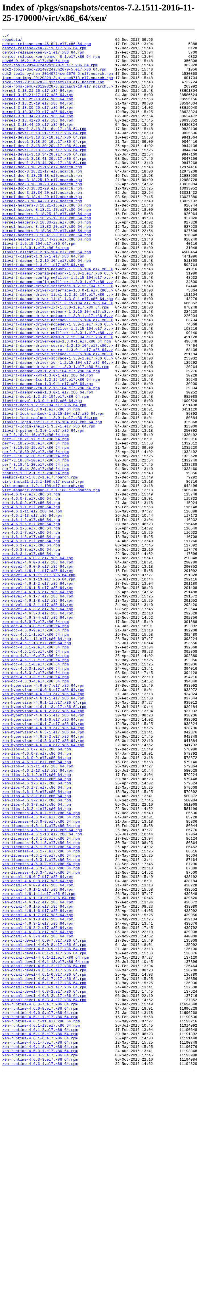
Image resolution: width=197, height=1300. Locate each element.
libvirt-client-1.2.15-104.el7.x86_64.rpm (46, 296)
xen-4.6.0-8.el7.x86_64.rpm (31, 591)
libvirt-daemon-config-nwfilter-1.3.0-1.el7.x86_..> (57, 331)
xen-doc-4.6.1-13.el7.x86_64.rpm (36, 765)
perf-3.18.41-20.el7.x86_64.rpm (35, 551)
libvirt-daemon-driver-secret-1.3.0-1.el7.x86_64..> (57, 413)
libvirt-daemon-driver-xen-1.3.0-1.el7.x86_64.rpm (55, 433)
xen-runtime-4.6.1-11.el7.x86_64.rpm (41, 1219)
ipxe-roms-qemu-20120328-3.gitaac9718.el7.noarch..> (57, 97)
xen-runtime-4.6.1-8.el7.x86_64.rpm (39, 1249)
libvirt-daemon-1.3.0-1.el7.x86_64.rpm (43, 311)
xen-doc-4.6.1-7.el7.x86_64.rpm (35, 785)
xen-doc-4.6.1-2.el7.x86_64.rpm (35, 770)
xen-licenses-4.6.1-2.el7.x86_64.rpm (41, 999)
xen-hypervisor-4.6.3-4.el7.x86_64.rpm (43, 887)
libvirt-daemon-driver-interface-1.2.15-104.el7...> (57, 336)
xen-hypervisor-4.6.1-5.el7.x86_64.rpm (43, 851)
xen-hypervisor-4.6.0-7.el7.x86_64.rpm (43, 816)
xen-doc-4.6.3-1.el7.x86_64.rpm (35, 795)
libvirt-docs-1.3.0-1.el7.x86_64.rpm (41, 484)
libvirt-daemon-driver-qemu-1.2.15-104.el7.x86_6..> (57, 398)
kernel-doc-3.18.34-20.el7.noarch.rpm (42, 224)
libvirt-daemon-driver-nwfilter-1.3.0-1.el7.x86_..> (57, 392)
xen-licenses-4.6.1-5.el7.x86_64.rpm (41, 1004)
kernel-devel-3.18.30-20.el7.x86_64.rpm (44, 168)
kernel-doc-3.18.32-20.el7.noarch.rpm (42, 219)
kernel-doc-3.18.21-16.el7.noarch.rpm (42, 194)
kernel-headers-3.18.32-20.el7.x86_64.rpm (46, 265)
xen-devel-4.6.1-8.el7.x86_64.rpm (37, 714)
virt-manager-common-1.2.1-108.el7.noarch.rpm (51, 581)
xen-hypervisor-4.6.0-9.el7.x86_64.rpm (43, 826)
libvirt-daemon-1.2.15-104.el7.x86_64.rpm (46, 306)
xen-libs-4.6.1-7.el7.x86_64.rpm (36, 938)
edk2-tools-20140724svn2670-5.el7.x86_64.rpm (49, 71)
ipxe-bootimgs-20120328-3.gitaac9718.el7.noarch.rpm (57, 87)
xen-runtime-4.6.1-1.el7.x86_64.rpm (39, 1213)
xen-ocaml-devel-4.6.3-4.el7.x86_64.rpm (44, 1193)
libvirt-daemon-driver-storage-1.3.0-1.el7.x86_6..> (57, 423)
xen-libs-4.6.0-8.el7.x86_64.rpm (36, 897)
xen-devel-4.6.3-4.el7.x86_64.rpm (37, 734)
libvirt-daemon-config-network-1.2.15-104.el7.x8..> (57, 316)
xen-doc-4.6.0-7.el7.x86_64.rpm (35, 739)
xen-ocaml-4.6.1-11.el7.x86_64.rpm (38, 1066)
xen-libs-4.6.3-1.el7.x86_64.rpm (36, 948)
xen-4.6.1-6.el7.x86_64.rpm (31, 627)
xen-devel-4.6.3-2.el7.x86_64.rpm (37, 724)
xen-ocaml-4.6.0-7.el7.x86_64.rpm (37, 1045)
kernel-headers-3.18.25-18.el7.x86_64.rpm (46, 250)
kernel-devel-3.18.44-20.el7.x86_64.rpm (44, 189)
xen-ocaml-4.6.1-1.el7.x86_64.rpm (37, 1060)
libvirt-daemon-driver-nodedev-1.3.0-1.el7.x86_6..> (57, 382)
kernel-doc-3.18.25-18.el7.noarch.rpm (42, 204)
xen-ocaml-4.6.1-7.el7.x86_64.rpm (37, 1091)
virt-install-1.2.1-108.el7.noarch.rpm (43, 571)
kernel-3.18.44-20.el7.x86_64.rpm (37, 143)
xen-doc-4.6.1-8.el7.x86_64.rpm (35, 790)
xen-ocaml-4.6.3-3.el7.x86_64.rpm (37, 1111)
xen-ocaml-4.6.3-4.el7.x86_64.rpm (37, 1117)
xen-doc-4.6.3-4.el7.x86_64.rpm (35, 811)
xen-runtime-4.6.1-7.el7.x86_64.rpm (39, 1244)
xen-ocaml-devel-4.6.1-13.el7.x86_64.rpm (45, 1147)
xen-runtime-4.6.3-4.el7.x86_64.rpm (39, 1270)
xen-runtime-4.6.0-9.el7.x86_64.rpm (39, 1208)
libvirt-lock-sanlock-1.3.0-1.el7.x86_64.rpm (49, 494)
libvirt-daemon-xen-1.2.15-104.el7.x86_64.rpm (51, 459)
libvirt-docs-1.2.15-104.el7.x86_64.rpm (44, 479)
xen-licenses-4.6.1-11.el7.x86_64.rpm (42, 989)
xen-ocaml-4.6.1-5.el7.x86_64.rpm (37, 1081)
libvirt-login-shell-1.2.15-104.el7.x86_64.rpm (52, 500)
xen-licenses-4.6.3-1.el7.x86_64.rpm (41, 1025)
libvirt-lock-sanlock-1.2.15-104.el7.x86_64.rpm (53, 489)
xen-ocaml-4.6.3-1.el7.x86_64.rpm (37, 1101)
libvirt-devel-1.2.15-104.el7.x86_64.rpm (45, 469)
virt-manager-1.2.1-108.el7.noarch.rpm (43, 576)
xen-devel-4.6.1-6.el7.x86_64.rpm (37, 704)
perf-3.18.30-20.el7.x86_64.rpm (35, 535)
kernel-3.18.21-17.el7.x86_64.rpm (37, 107)
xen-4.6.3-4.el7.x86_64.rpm (31, 658)
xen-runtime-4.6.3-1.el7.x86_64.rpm (39, 1254)
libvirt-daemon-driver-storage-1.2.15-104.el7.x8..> (57, 418)
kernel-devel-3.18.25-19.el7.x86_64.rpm (44, 163)
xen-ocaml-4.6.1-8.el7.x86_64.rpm (37, 1096)
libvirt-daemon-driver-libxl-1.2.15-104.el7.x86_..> (57, 347)
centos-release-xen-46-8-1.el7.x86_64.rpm (46, 46)
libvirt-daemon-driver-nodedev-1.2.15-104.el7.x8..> (57, 377)
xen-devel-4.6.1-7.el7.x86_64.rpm (37, 709)
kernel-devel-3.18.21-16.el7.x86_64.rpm (44, 148)
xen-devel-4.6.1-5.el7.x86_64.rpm (37, 698)
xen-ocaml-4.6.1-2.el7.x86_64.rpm (37, 1076)
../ (5, 36)
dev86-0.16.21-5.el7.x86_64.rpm (35, 66)
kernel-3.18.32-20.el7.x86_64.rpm (37, 127)
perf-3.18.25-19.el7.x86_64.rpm (35, 530)
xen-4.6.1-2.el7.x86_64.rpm (31, 617)
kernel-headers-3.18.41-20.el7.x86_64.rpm (46, 275)
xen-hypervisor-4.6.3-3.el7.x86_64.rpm (43, 882)
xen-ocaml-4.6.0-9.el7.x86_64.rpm (37, 1055)
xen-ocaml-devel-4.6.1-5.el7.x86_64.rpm (44, 1157)
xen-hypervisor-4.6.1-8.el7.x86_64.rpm (43, 867)
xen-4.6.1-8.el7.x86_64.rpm (31, 637)
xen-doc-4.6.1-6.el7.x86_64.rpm (35, 780)
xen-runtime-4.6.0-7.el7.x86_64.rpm (39, 1198)
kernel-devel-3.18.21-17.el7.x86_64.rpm (44, 153)
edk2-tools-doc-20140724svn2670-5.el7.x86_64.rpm (54, 76)
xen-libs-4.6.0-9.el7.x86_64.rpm (36, 902)
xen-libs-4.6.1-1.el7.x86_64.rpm (36, 907)
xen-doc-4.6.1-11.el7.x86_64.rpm (36, 760)
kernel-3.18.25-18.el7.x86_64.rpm (37, 112)
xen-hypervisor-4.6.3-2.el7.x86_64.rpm (43, 877)
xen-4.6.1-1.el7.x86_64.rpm (31, 602)
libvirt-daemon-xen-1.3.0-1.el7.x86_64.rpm (47, 464)
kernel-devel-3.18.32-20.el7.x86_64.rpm (44, 173)
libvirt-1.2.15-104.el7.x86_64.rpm (38, 285)
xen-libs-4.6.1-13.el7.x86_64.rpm (37, 918)
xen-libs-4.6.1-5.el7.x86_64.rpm (36, 928)
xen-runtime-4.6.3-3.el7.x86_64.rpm (39, 1264)
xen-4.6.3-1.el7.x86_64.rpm (31, 642)
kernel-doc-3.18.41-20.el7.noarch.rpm (42, 229)
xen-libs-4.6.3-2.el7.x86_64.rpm (36, 953)
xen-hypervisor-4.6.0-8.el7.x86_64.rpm (43, 821)
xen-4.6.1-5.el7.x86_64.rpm (31, 622)
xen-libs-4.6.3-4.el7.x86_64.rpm (36, 964)
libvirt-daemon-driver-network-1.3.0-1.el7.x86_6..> (57, 372)
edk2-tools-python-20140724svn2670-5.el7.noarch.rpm (57, 81)
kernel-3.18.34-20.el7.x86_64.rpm (37, 132)
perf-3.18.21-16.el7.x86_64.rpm (35, 515)
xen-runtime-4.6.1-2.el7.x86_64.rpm (39, 1229)
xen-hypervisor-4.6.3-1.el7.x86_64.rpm (43, 872)
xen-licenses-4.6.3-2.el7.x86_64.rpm (41, 1030)
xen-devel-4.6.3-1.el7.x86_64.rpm (37, 719)
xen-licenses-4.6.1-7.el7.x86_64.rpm (41, 1015)
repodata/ (12, 41)
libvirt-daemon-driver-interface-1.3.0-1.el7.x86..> (57, 341)
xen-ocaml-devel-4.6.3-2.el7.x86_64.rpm (44, 1183)
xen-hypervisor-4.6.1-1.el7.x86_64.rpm (43, 831)
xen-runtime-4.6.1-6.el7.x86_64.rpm (39, 1239)
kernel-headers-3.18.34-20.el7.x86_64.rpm (46, 270)
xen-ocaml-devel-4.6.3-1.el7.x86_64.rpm (44, 1178)
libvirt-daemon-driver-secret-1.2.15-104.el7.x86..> (57, 408)
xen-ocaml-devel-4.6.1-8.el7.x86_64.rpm (44, 1173)
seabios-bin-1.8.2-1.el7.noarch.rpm (39, 566)
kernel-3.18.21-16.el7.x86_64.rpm (37, 102)
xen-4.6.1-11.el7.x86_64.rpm (32, 607)
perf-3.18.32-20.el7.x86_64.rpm (35, 540)
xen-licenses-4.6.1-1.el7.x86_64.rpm (41, 984)
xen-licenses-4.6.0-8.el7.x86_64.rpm (41, 974)
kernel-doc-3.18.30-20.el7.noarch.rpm (42, 214)
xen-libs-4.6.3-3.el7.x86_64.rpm (36, 958)
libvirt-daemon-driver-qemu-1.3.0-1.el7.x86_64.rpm (56, 403)
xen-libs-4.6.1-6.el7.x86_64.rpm (36, 933)
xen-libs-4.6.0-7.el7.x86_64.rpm (36, 892)
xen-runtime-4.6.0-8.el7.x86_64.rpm (39, 1203)
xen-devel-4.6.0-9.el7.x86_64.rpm (37, 673)
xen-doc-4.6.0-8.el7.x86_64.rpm (35, 744)
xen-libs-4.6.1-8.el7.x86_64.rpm (36, 943)
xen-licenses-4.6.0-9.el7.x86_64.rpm (41, 979)
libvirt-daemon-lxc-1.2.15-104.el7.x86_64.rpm (51, 449)
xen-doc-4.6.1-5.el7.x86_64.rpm (35, 775)
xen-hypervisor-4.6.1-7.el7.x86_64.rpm (43, 862)
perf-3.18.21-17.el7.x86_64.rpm (35, 520)
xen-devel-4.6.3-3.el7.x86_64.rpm (37, 729)
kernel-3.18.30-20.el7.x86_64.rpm (37, 122)
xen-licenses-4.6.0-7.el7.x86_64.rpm (41, 969)
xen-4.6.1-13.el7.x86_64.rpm (32, 612)
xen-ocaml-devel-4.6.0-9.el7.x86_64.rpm (44, 1132)
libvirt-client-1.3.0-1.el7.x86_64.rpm (43, 301)
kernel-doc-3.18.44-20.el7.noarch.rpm (42, 234)
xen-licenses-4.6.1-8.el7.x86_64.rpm (41, 1020)
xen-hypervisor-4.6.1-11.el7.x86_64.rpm (44, 836)
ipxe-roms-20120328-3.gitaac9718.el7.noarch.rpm (53, 92)
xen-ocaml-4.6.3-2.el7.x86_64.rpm (37, 1106)
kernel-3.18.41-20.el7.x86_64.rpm (37, 138)
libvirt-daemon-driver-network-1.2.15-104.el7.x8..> (57, 367)
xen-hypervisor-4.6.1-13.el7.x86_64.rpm (44, 841)
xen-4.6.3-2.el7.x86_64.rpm (31, 647)
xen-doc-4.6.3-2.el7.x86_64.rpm (35, 800)
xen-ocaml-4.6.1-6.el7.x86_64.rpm (37, 1086)
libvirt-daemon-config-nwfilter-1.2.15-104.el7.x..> (57, 326)
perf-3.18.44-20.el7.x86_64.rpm (35, 556)
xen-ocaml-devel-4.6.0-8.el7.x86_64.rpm (44, 1127)
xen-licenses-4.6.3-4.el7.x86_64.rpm (41, 1040)
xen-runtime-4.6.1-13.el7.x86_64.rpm (41, 1224)
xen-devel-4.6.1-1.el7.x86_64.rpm (37, 678)
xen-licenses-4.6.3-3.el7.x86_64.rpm (41, 1035)
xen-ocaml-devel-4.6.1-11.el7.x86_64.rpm (45, 1142)
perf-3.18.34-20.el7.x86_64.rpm (35, 545)
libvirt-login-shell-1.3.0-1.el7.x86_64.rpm (48, 505)
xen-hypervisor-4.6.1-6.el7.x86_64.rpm (43, 856)
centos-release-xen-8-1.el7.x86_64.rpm (43, 56)
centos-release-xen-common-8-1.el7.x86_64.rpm (51, 61)
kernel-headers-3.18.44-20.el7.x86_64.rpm (46, 280)
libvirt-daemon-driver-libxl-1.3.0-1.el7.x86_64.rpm (57, 352)
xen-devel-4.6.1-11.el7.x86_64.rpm (38, 683)
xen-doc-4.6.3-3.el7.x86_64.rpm (35, 805)
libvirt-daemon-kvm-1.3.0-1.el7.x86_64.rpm (47, 443)
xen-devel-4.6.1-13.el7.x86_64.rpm (38, 688)
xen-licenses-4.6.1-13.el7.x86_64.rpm (42, 994)
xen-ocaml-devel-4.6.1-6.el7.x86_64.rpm (44, 1162)
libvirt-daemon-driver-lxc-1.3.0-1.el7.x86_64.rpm (55, 362)
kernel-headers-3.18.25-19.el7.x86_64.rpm (46, 255)
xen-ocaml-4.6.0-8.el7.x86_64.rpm (37, 1050)
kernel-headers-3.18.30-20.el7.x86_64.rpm (46, 260)
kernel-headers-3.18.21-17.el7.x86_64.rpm (46, 245)
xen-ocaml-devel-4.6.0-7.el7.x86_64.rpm (44, 1122)
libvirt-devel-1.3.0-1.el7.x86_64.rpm (42, 474)
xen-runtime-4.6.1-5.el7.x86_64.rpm (39, 1234)
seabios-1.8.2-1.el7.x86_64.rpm (35, 561)
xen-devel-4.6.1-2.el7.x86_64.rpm (37, 693)
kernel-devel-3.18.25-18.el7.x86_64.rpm (44, 158)
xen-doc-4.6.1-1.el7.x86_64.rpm (35, 755)
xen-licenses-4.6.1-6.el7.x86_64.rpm (41, 1009)
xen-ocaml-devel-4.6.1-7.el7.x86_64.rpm (44, 1168)
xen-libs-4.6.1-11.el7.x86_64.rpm (37, 913)
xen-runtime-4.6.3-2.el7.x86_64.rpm (39, 1259)
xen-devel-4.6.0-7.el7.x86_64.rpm (37, 663)
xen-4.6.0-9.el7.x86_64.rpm (31, 596)
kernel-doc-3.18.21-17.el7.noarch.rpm (42, 199)
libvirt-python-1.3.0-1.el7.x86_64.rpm (43, 510)
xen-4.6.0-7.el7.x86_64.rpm (31, 586)
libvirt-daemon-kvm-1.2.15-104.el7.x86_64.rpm (51, 438)
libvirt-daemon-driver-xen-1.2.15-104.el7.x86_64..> (57, 428)
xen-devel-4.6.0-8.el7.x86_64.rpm (37, 668)
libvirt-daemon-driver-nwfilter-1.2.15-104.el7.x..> (57, 387)
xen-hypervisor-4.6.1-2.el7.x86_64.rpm (43, 846)
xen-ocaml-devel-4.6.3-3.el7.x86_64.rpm (44, 1188)
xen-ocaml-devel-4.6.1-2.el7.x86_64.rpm (44, 1152)
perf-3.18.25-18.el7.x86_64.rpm (35, 525)
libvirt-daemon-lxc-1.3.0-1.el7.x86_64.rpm (47, 454)
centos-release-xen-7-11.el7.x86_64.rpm (44, 51)
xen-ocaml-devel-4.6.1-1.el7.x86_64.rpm (44, 1137)
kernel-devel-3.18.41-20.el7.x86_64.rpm (44, 183)
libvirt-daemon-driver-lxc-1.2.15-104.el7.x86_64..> (57, 357)
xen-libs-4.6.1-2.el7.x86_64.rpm (36, 923)
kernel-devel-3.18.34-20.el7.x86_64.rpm (44, 178)
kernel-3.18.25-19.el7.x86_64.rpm (37, 117)
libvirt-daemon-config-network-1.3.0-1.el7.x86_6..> (57, 321)
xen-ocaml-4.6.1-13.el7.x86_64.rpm (38, 1071)
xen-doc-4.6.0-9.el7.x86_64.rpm (35, 749)
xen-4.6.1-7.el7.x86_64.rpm (31, 632)
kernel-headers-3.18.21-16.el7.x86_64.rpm (46, 239)
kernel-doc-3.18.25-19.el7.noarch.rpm (42, 209)
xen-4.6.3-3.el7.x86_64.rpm (31, 653)
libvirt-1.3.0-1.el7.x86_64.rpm (35, 290)
